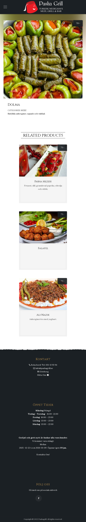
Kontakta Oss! (43, 454)
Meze (23, 110)
